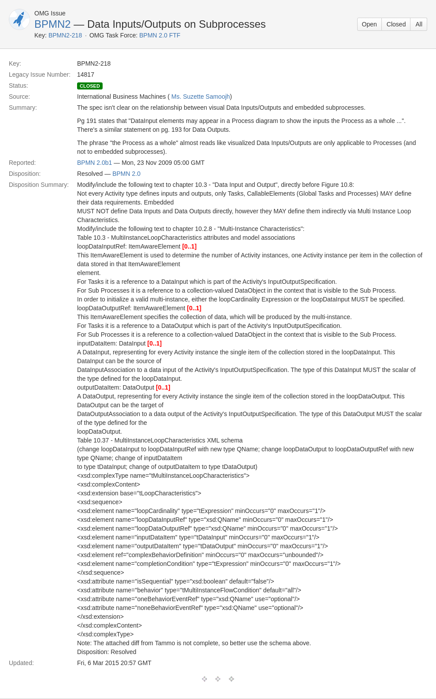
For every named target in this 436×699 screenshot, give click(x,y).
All (418, 24)
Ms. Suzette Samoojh (200, 96)
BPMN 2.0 (126, 173)
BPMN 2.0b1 (94, 162)
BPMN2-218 (65, 35)
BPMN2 (52, 24)
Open (369, 24)
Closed (396, 24)
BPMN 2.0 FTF (159, 35)
